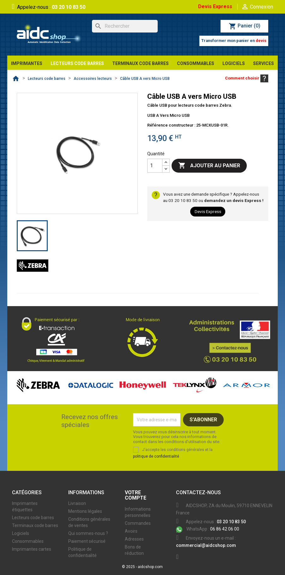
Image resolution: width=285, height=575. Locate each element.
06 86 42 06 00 (207, 528)
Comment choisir (246, 78)
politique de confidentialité (156, 456)
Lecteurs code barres (33, 517)
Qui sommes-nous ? (88, 533)
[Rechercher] (125, 26)
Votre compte (135, 495)
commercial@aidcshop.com (206, 545)
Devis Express (215, 6)
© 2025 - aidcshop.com (142, 567)
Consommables (28, 541)
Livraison (77, 503)
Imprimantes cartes (31, 549)
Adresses (134, 539)
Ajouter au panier (209, 166)
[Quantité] (154, 166)
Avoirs (131, 531)
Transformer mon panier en (233, 40)
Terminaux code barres (35, 525)
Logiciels (20, 533)
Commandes (138, 523)
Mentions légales (85, 511)
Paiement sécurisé (87, 541)
